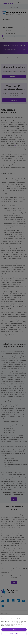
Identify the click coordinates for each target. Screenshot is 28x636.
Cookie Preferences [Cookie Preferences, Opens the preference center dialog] (14, 633)
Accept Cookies (14, 629)
